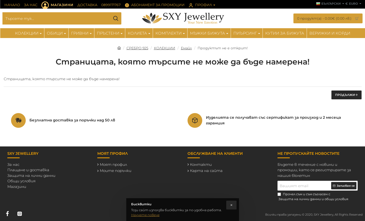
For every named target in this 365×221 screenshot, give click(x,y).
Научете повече (145, 215)
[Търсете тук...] (115, 18)
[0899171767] (111, 5)
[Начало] (12, 5)
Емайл (186, 48)
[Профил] (202, 5)
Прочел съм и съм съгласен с (313, 196)
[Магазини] (57, 5)
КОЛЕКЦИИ (164, 48)
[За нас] (30, 5)
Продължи (345, 95)
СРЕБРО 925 (137, 48)
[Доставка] (87, 5)
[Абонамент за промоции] (155, 5)
